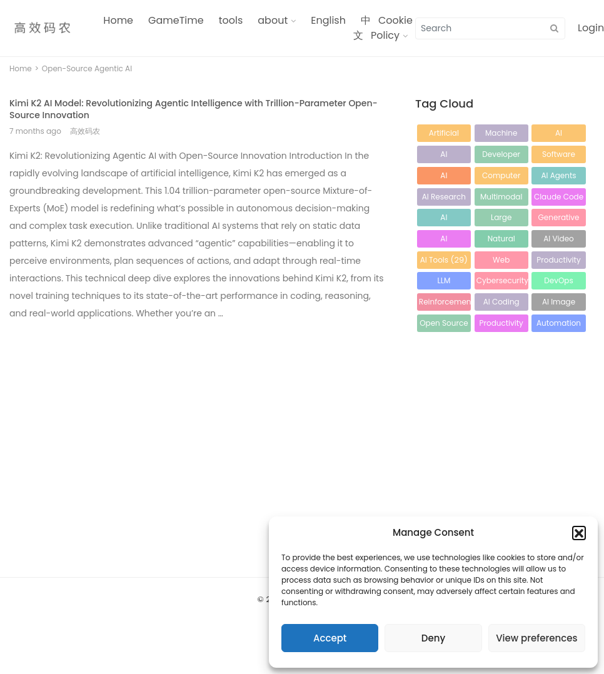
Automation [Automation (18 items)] (558, 325)
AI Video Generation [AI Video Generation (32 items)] (559, 240)
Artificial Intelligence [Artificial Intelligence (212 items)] (443, 135)
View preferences (536, 638)
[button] (579, 532)
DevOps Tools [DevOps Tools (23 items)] (559, 282)
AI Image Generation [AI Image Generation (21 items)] (559, 303)
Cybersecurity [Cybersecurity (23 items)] (502, 282)
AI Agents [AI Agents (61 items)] (558, 177)
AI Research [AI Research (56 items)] (444, 198)
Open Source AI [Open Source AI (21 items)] (444, 325)
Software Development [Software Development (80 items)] (558, 156)
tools (231, 20)
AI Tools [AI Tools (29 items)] (444, 260)
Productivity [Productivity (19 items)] (501, 325)
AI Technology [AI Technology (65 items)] (444, 177)
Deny (433, 638)
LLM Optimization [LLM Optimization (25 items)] (444, 282)
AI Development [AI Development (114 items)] (558, 135)
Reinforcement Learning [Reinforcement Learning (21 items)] (445, 303)
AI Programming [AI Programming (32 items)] (445, 240)
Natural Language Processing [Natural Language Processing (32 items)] (501, 240)
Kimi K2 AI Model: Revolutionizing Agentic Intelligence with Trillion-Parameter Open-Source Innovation (193, 109)
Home (118, 20)
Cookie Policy (392, 28)
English (328, 20)
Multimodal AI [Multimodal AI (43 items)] (501, 198)
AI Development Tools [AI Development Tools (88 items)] (444, 156)
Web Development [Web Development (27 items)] (501, 261)
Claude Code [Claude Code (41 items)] (558, 198)
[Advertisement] (161, 419)
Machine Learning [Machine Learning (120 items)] (501, 135)
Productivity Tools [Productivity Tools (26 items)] (558, 261)
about (273, 20)
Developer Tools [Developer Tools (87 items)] (501, 156)
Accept (329, 638)
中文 (362, 28)
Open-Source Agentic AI (87, 68)
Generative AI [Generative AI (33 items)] (559, 219)
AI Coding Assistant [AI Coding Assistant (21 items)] (501, 303)
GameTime (176, 20)
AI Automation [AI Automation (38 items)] (443, 219)
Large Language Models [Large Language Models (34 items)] (501, 219)
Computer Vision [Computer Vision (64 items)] (501, 177)
